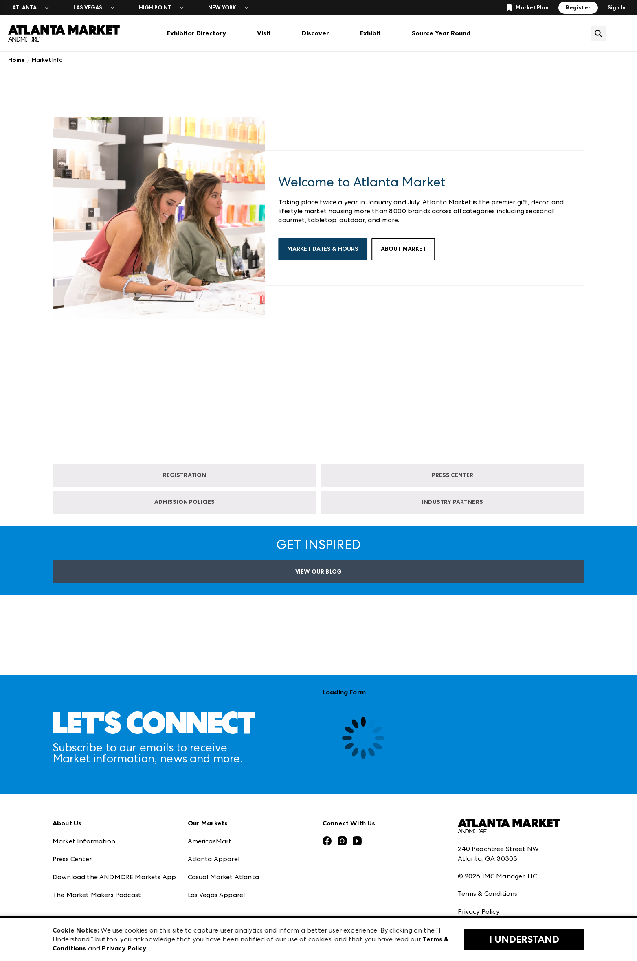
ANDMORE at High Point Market (238, 896)
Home (16, 60)
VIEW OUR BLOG (318, 571)
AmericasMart (210, 806)
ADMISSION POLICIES (184, 502)
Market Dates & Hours (322, 248)
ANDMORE (205, 913)
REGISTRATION (184, 475)
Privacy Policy (478, 877)
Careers (64, 913)
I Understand (524, 939)
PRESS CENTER (453, 475)
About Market (403, 248)
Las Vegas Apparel (216, 860)
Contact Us (70, 896)
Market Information (84, 806)
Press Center (72, 824)
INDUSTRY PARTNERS (452, 502)
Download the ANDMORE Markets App (114, 842)
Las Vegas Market (215, 878)
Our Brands (70, 878)
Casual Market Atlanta (223, 842)
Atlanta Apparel (213, 824)
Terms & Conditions (488, 859)
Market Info (47, 60)
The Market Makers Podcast (97, 860)
